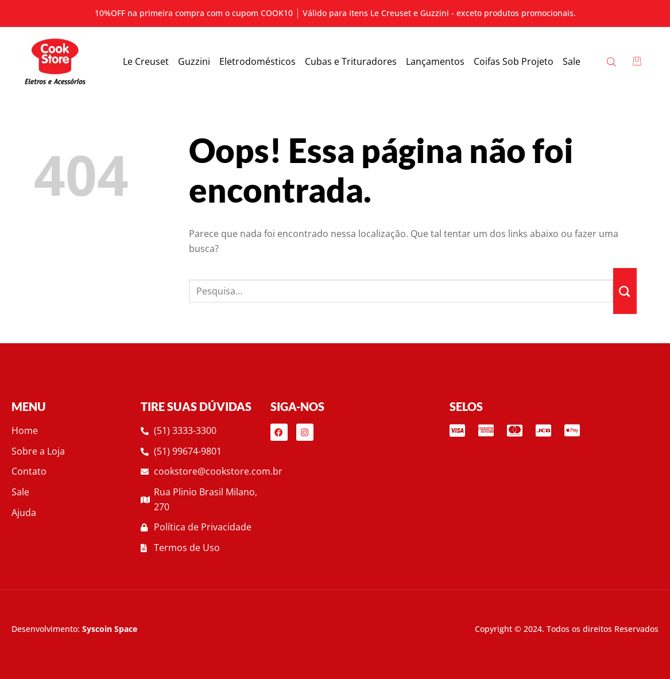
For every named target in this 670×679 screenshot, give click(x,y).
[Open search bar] (612, 61)
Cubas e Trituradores (351, 61)
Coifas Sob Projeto (513, 61)
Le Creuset (146, 61)
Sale (571, 61)
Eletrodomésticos (257, 61)
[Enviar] (625, 291)
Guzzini (194, 61)
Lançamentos (435, 61)
